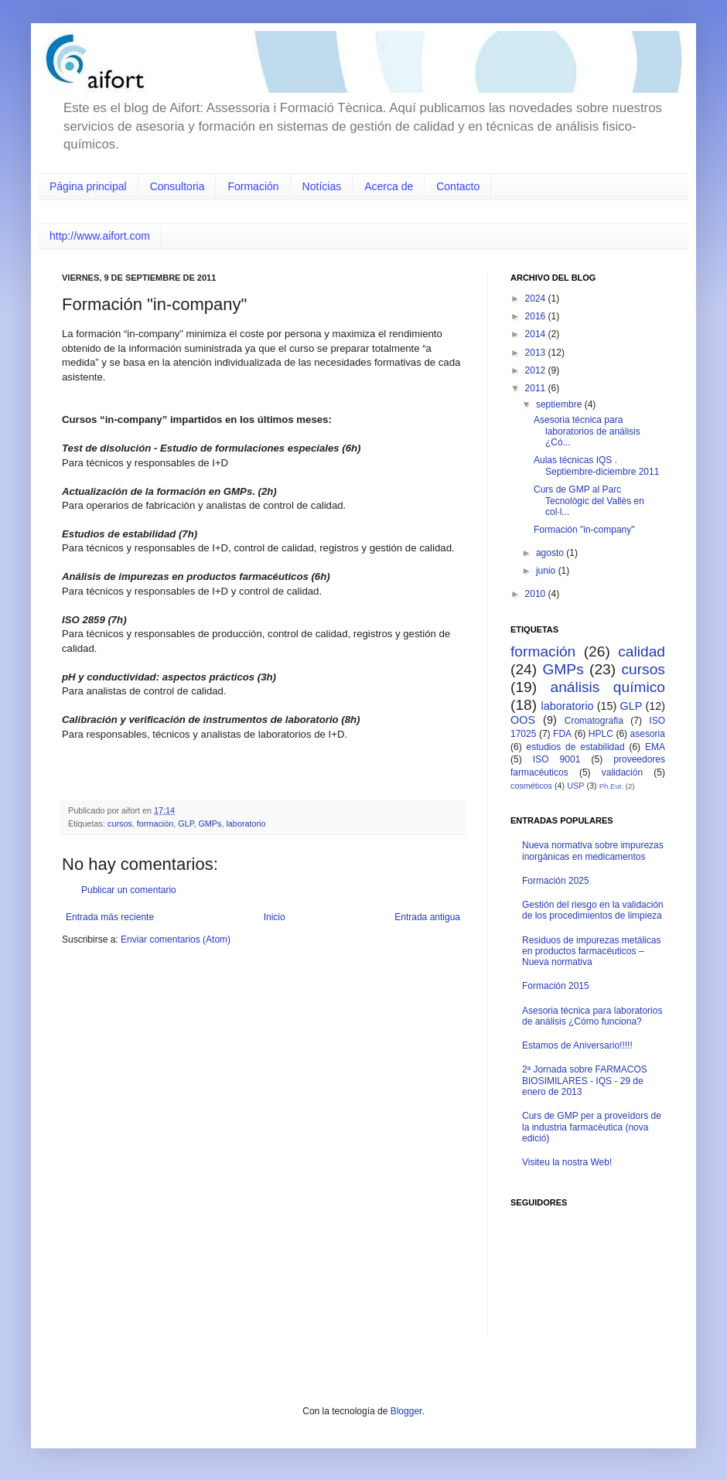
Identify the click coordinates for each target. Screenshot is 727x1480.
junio (547, 570)
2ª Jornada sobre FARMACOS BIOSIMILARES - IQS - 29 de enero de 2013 (584, 1080)
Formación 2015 (555, 985)
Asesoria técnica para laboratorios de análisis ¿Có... (587, 431)
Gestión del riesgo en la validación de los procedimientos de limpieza (593, 910)
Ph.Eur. (611, 786)
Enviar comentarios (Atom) (175, 939)
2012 (536, 370)
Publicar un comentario (128, 890)
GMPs (209, 823)
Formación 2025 (555, 880)
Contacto (458, 186)
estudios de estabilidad (576, 747)
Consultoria (177, 186)
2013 (536, 352)
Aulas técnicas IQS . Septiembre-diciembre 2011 (596, 465)
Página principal (88, 186)
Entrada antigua (427, 917)
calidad (641, 651)
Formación (252, 186)
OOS (522, 720)
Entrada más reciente (110, 917)
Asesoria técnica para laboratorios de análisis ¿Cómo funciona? (592, 1016)
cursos (120, 823)
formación (155, 823)
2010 (536, 593)
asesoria (647, 733)
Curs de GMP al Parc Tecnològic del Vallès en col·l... (589, 500)
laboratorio (245, 823)
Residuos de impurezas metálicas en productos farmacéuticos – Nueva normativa (591, 951)
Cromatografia (594, 720)
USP (575, 785)
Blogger (406, 1411)
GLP (185, 823)
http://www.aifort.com (99, 236)
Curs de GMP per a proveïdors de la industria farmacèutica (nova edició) (591, 1127)
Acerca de (388, 186)
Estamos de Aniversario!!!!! (577, 1045)
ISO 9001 (557, 759)
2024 (536, 298)
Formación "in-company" (584, 529)
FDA (562, 733)
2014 (536, 334)
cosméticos (531, 785)
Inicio (274, 917)
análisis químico (607, 687)
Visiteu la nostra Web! (567, 1162)
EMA (655, 747)
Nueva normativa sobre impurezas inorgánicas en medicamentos (593, 850)
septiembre (560, 404)
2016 (536, 316)
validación (622, 772)
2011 (536, 388)
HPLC (601, 733)
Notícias (322, 186)
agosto (551, 552)
